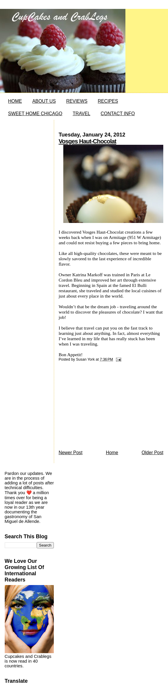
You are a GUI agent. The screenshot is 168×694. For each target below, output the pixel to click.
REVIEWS (77, 101)
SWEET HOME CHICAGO (35, 113)
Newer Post (71, 452)
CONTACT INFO (118, 113)
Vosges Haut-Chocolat (87, 141)
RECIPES (108, 101)
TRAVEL (82, 113)
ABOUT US (44, 101)
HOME (15, 101)
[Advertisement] (103, 407)
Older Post (153, 452)
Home (112, 452)
